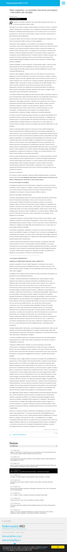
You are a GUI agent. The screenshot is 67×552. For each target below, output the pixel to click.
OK (58, 547)
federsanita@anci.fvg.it (12, 536)
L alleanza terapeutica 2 (19, 434)
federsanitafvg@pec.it (11, 540)
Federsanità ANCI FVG (17, 3)
